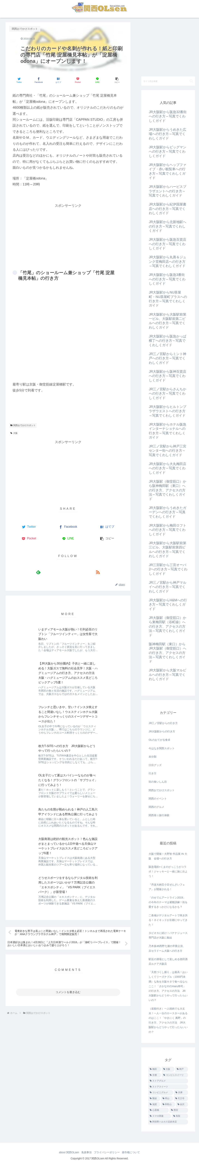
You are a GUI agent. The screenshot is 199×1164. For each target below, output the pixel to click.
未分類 (152, 756)
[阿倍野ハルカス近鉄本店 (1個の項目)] (168, 1122)
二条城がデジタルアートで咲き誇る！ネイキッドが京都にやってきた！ (168, 920)
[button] (117, 80)
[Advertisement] (68, 235)
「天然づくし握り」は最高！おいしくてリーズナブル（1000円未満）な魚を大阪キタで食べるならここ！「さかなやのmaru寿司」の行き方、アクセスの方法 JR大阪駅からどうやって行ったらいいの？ (168, 986)
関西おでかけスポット (23, 425)
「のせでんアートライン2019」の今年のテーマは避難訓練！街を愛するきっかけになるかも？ (168, 902)
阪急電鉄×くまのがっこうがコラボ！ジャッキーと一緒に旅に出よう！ (168, 871)
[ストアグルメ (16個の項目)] (168, 1081)
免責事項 (86, 1152)
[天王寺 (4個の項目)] (181, 1098)
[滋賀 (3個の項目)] (154, 1104)
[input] (168, 81)
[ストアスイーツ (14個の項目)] (168, 1086)
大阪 (14, 433)
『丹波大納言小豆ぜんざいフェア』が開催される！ (167, 887)
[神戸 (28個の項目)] (181, 1069)
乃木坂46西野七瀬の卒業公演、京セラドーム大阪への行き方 (167, 948)
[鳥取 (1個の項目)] (180, 1116)
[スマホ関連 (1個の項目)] (159, 1116)
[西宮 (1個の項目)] (179, 1110)
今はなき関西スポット (162, 748)
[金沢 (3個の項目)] (182, 1104)
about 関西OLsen (67, 1152)
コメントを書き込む (68, 841)
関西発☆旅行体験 (159, 815)
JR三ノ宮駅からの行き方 (163, 723)
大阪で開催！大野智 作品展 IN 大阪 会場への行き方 (168, 856)
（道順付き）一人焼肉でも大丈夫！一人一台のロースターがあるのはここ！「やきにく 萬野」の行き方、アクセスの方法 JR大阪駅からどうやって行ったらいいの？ (168, 1020)
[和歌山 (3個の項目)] (168, 1104)
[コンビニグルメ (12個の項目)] (160, 1092)
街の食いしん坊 (158, 781)
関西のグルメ (156, 806)
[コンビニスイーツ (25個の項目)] (175, 1075)
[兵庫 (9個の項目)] (181, 1092)
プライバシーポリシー (108, 1152)
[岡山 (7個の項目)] (167, 1098)
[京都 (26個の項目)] (154, 1075)
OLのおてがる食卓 (159, 739)
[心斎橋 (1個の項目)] (158, 1110)
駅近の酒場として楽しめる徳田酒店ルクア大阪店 (168, 961)
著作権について (133, 1152)
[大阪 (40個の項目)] (168, 1069)
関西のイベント (158, 798)
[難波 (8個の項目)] (154, 1098)
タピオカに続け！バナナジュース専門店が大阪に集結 (168, 935)
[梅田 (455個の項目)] (154, 1069)
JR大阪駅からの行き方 (162, 731)
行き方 (152, 773)
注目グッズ (155, 765)
